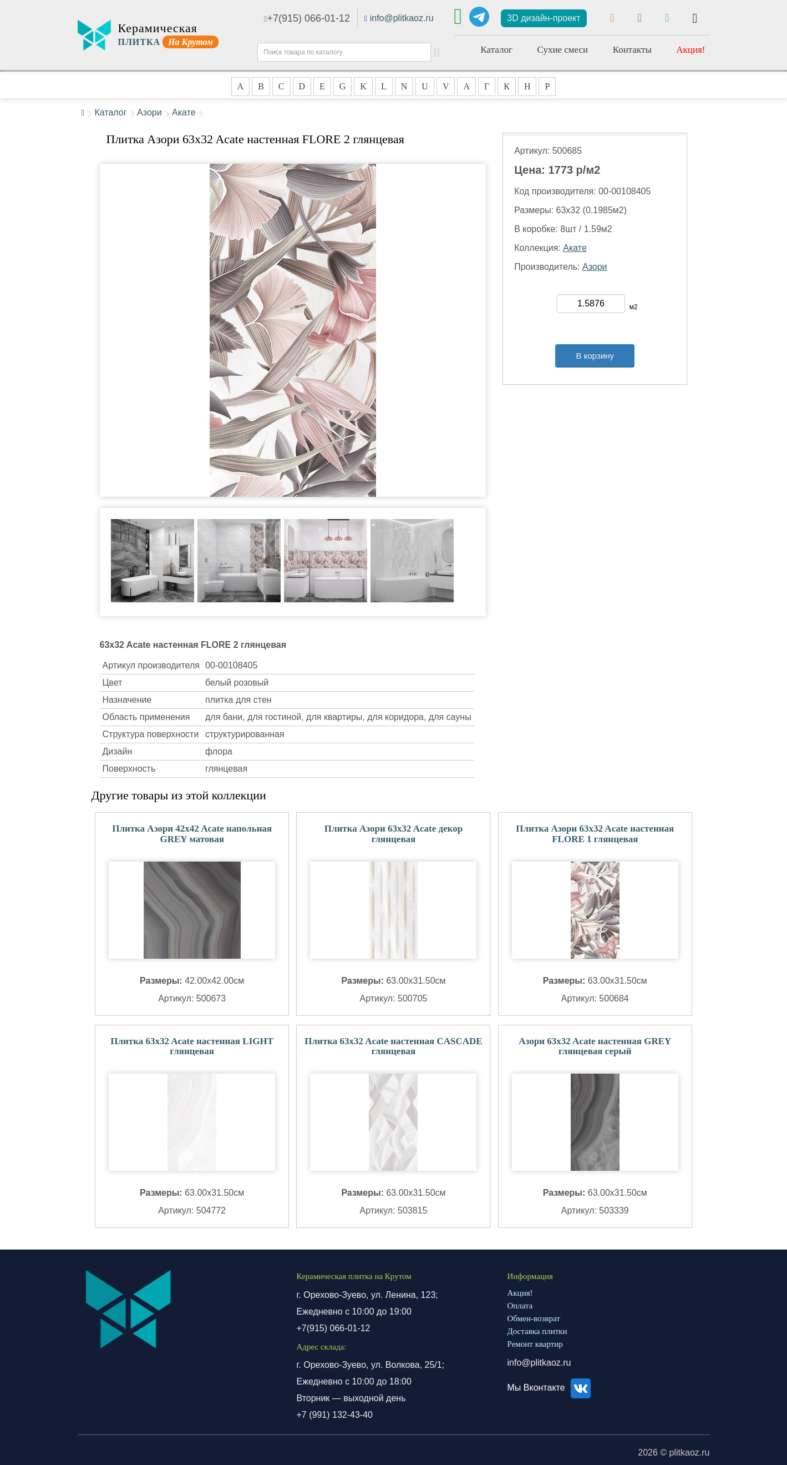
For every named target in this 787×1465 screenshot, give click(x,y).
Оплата (520, 1305)
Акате (184, 112)
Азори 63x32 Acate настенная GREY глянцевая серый (595, 1046)
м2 (633, 307)
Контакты (632, 49)
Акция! (690, 49)
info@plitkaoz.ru (402, 18)
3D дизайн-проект (543, 18)
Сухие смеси (562, 49)
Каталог (497, 49)
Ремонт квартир (535, 1344)
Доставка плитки (537, 1331)
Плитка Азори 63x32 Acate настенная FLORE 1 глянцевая (595, 833)
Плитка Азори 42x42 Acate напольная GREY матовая (192, 833)
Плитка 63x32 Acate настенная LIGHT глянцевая (191, 1046)
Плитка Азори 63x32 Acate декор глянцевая (393, 833)
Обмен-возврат (533, 1318)
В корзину (595, 355)
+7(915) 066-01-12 (307, 18)
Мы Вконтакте (551, 1387)
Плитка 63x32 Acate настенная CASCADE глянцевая (393, 1046)
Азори (149, 112)
